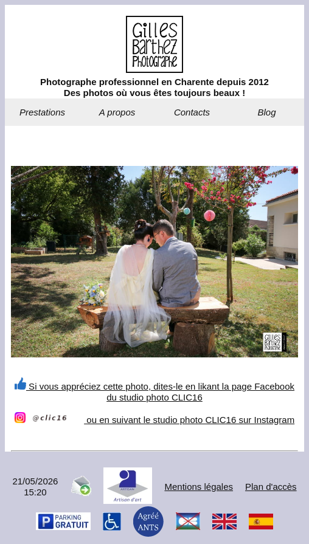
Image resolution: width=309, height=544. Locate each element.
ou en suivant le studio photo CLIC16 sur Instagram (154, 420)
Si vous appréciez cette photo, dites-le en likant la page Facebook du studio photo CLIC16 (154, 391)
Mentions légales (198, 486)
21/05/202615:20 (35, 486)
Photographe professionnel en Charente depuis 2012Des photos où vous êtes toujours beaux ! (154, 87)
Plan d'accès (271, 486)
